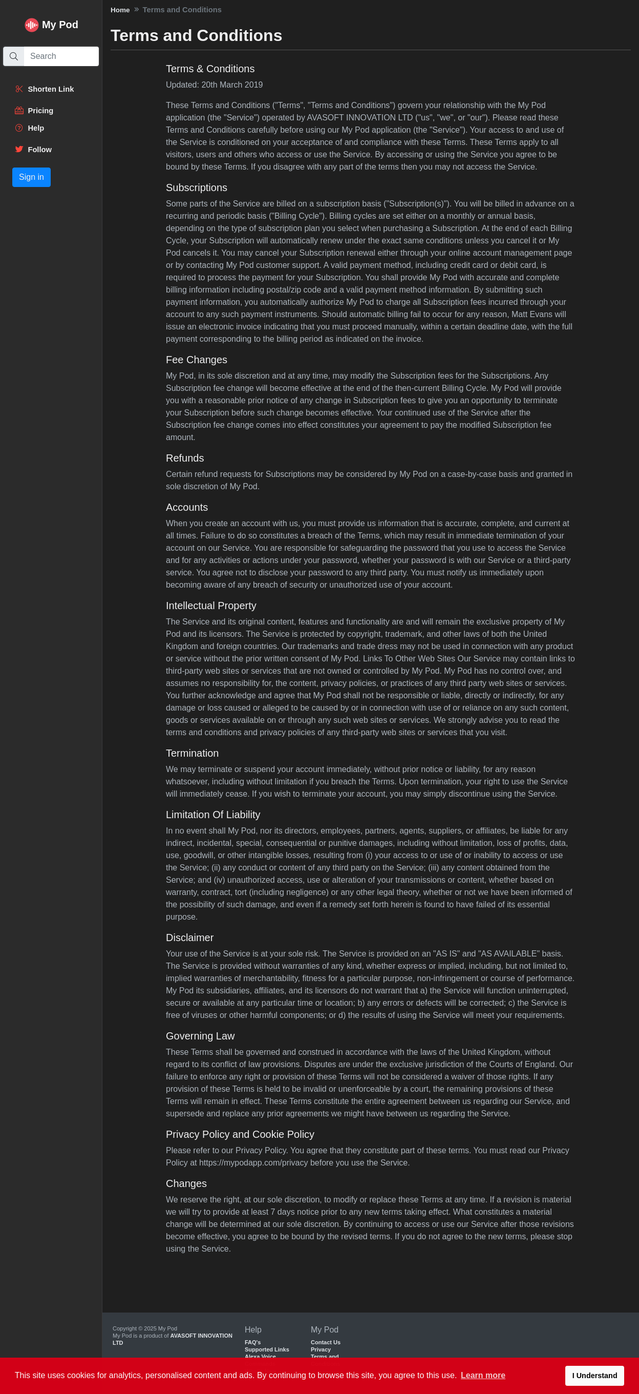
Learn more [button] (483, 1375)
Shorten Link (44, 89)
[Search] (61, 56)
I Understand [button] (594, 1375)
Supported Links (267, 1349)
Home (120, 10)
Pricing (33, 111)
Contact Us (325, 1342)
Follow (33, 149)
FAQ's (253, 1342)
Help (29, 128)
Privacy (321, 1349)
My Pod (60, 24)
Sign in (31, 177)
